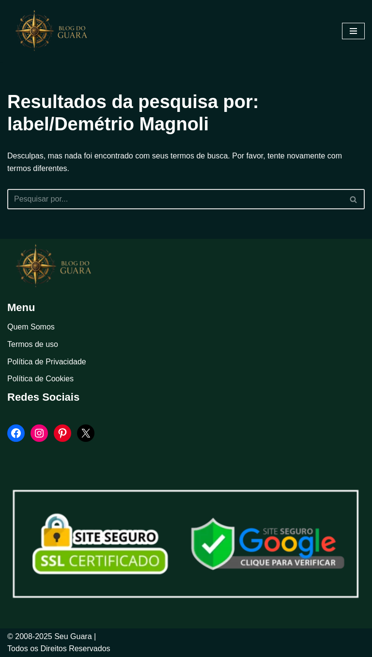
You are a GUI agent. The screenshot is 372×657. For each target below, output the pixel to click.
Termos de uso (32, 344)
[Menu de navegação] (353, 31)
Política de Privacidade (46, 362)
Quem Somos (31, 327)
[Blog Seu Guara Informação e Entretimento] (55, 31)
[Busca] (175, 199)
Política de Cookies (40, 379)
